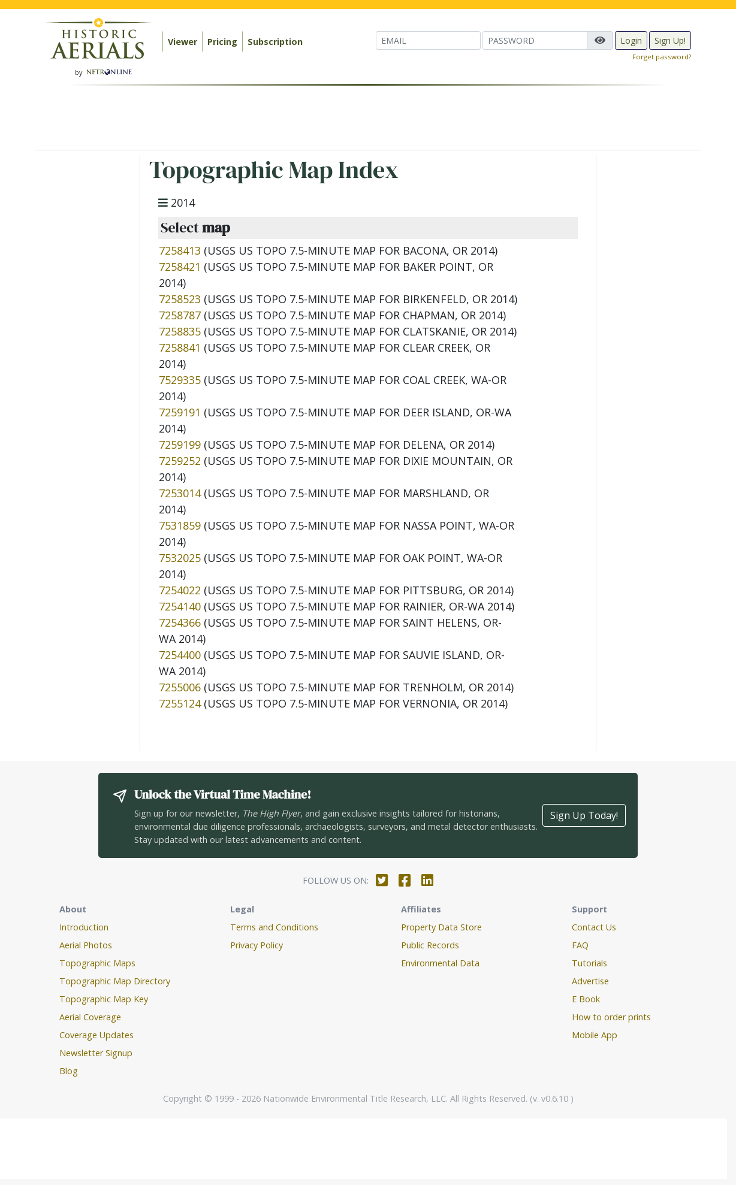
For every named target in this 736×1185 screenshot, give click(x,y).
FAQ (580, 945)
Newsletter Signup (95, 1053)
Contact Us (594, 927)
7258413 (180, 250)
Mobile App (594, 1035)
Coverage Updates (96, 1035)
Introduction (83, 927)
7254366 (180, 622)
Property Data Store (441, 927)
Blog (68, 1071)
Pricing (222, 41)
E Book (586, 999)
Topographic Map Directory (114, 981)
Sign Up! (670, 40)
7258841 (180, 347)
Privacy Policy (256, 945)
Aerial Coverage (90, 1017)
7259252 (180, 461)
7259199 (180, 444)
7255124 (180, 703)
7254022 (180, 590)
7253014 (180, 493)
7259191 (180, 412)
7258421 (180, 266)
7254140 (180, 606)
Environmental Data (440, 963)
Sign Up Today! (584, 815)
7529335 (180, 380)
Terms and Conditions (274, 927)
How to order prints (611, 1017)
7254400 (180, 655)
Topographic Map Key (103, 999)
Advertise (590, 981)
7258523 (180, 299)
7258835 (180, 331)
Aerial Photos (85, 945)
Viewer (182, 41)
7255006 (180, 687)
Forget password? (661, 56)
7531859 (180, 525)
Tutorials (589, 963)
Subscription (275, 41)
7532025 (180, 558)
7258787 (180, 315)
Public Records (430, 945)
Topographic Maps (97, 963)
